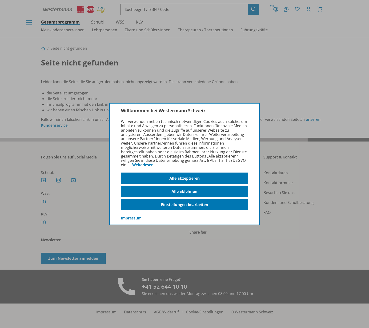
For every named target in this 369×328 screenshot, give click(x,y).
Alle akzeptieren (184, 178)
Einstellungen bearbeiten (184, 204)
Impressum (131, 218)
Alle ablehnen (184, 191)
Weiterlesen (142, 164)
